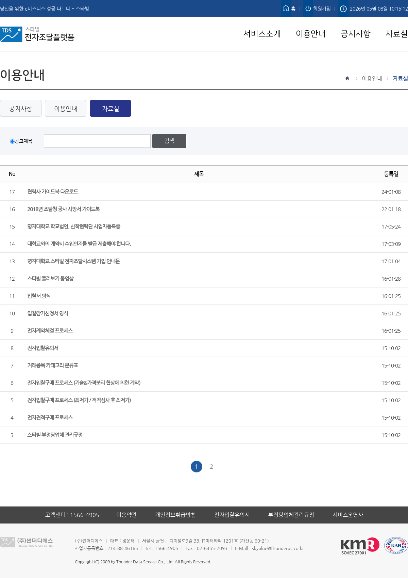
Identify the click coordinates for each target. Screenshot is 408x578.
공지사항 (356, 21)
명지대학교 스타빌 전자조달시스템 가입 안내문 (73, 261)
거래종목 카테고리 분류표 (52, 365)
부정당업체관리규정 (291, 515)
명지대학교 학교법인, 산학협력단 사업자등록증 (73, 226)
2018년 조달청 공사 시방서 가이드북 (63, 209)
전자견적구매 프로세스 (49, 417)
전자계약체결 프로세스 (49, 330)
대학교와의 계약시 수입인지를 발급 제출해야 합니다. (79, 244)
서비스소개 (262, 21)
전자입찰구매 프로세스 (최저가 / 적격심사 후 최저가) (79, 400)
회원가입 (322, 8)
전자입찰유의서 (42, 348)
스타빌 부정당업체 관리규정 (54, 435)
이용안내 (311, 21)
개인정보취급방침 (175, 515)
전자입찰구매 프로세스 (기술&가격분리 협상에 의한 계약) (83, 383)
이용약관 (126, 515)
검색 (169, 141)
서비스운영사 (348, 515)
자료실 (397, 21)
